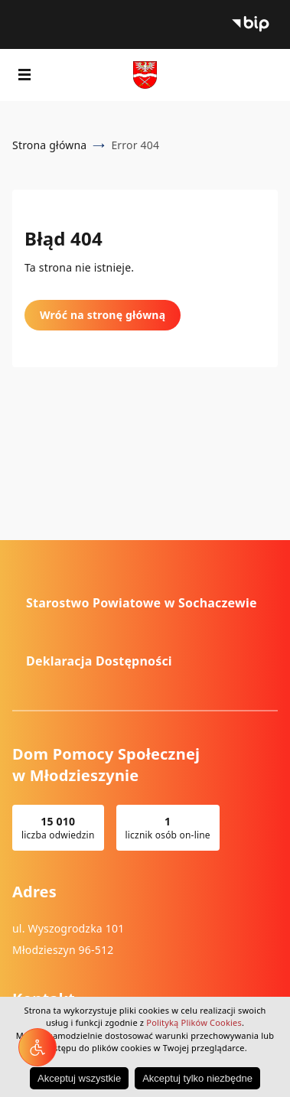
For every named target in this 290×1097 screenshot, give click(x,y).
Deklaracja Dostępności (99, 661)
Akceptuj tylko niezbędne (197, 1078)
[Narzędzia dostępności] (37, 1047)
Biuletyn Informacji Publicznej (250, 24)
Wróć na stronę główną (102, 315)
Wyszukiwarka (265, 75)
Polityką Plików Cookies (194, 1022)
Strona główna (49, 145)
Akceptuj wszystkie (79, 1078)
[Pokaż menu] (24, 75)
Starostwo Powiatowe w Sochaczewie (141, 602)
